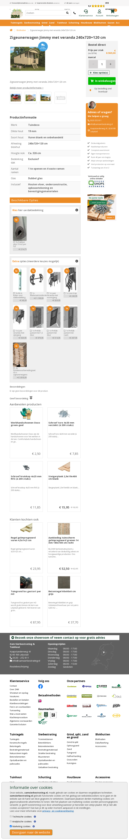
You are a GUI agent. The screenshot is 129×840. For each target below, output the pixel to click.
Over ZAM (14, 689)
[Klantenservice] (86, 13)
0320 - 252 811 (21, 657)
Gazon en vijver (111, 25)
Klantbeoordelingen (19, 703)
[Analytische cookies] (11, 821)
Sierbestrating (32, 22)
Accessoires (100, 746)
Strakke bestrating (46, 753)
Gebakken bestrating (48, 767)
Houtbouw (86, 22)
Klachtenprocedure (19, 717)
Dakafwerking (101, 742)
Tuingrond (71, 752)
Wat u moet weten (18, 714)
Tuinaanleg (15, 710)
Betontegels (15, 746)
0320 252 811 (96, 120)
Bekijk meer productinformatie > (27, 87)
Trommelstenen (45, 739)
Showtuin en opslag (19, 692)
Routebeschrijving (19, 666)
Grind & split (72, 742)
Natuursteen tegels (19, 753)
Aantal (92, 57)
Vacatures (14, 696)
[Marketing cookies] (11, 826)
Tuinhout (62, 22)
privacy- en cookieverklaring (58, 810)
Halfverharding (74, 756)
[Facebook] (40, 686)
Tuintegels (17, 22)
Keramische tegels (18, 742)
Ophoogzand (73, 745)
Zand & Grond (52, 25)
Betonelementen (17, 756)
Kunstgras (71, 763)
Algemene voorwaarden (21, 721)
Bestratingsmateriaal (19, 749)
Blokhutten (100, 22)
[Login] (99, 13)
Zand (69, 749)
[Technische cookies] (11, 816)
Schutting (74, 22)
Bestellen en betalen (19, 699)
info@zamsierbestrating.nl (101, 124)
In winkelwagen (103, 81)
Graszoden (72, 759)
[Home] (17, 12)
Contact (13, 685)
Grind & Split (44, 25)
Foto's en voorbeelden (20, 706)
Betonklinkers (44, 742)
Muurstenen (44, 756)
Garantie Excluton (18, 724)
